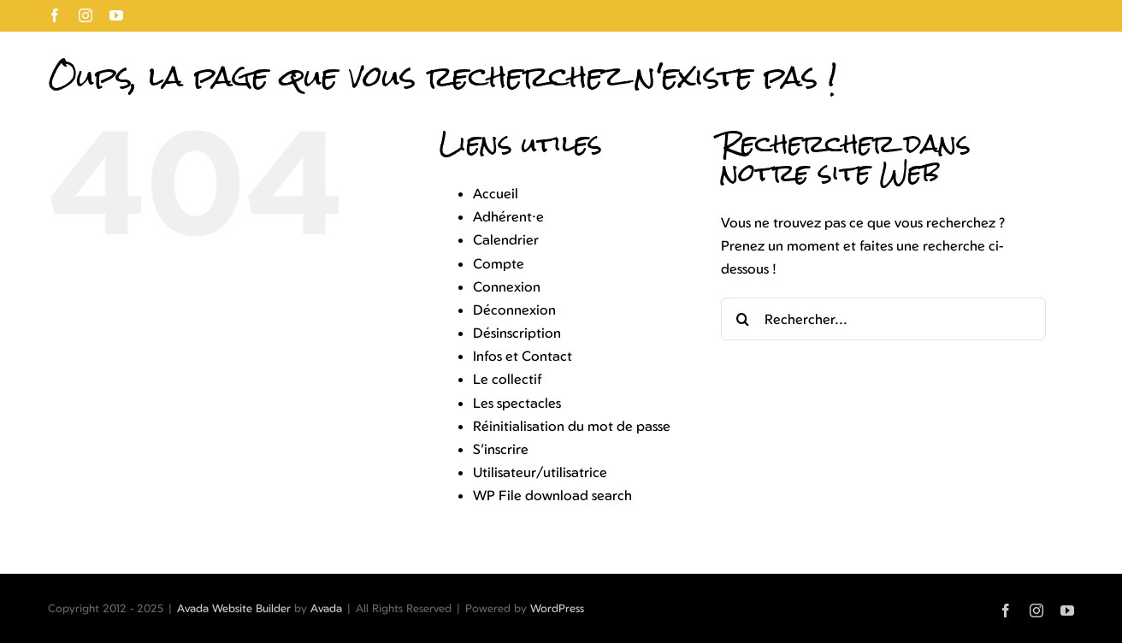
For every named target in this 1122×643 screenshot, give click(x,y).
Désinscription (517, 332)
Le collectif (507, 378)
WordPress (557, 608)
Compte (498, 263)
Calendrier (506, 239)
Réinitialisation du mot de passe (571, 425)
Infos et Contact (522, 355)
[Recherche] (742, 319)
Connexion (506, 286)
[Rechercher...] (883, 319)
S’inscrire (501, 448)
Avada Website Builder (234, 608)
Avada (326, 608)
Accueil (495, 193)
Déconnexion (514, 309)
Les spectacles (517, 402)
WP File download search (552, 495)
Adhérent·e (508, 216)
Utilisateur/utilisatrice (540, 472)
